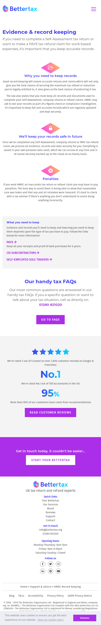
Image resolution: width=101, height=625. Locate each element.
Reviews (50, 512)
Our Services (50, 504)
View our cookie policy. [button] (50, 619)
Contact (50, 520)
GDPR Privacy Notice (80, 596)
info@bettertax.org (50, 530)
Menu (93, 9)
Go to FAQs (50, 320)
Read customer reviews (50, 412)
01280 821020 (50, 305)
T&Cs (21, 596)
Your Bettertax (50, 500)
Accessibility (35, 596)
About (50, 508)
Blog (11, 596)
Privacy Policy (55, 596)
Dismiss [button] (84, 618)
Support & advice (40, 587)
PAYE (12, 242)
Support (50, 516)
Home (23, 587)
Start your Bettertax (50, 460)
